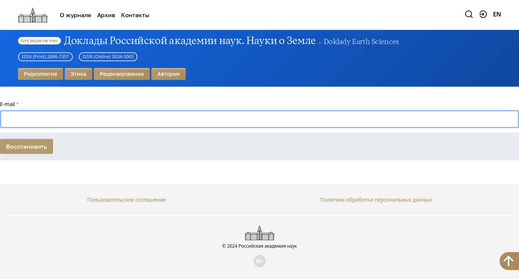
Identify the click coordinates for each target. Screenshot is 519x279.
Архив (106, 15)
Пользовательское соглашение (126, 199)
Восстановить (26, 146)
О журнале (75, 15)
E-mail (7, 104)
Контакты (135, 15)
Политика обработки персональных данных (376, 199)
